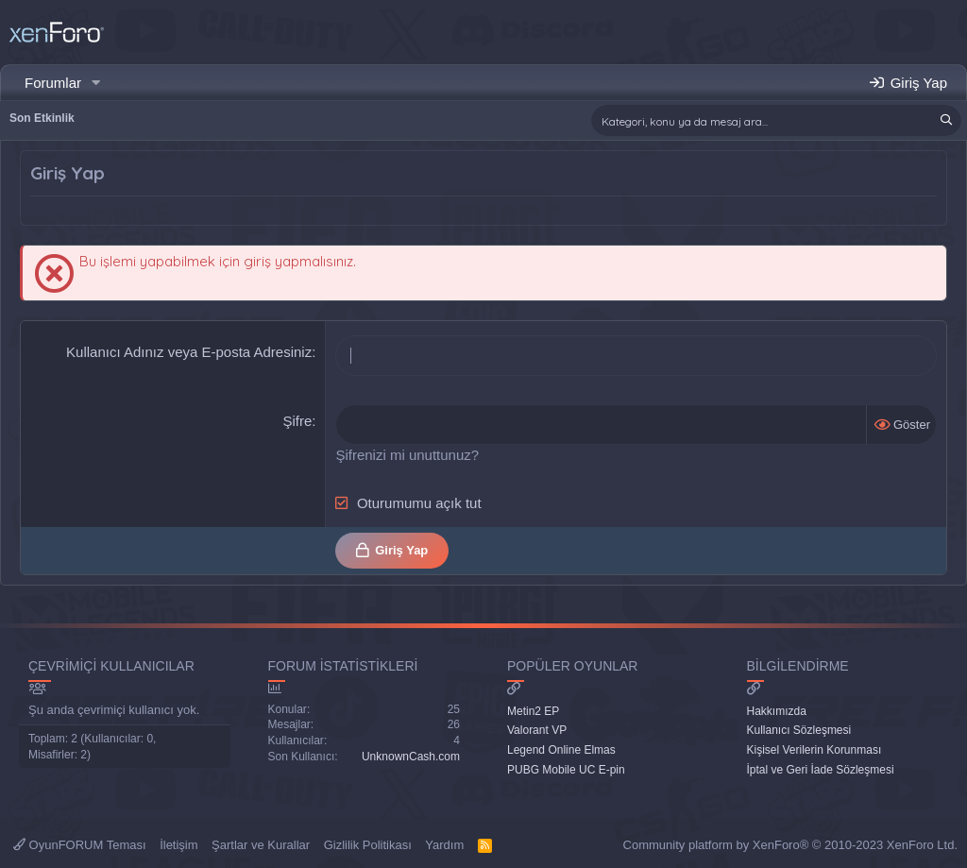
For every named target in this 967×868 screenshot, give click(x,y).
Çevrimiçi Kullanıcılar (111, 665)
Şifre (297, 421)
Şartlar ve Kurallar (261, 845)
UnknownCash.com (411, 756)
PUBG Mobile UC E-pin (566, 769)
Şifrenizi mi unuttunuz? (407, 455)
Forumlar (53, 83)
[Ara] (776, 120)
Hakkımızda (776, 711)
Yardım (444, 845)
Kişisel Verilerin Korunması (814, 750)
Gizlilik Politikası (368, 845)
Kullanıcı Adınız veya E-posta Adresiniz (189, 352)
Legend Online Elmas (561, 750)
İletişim (178, 845)
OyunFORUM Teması (79, 845)
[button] (96, 82)
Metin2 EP (533, 711)
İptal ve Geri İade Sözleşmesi (820, 769)
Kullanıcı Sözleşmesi (799, 730)
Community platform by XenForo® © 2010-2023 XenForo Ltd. (790, 845)
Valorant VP (537, 730)
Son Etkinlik (42, 118)
